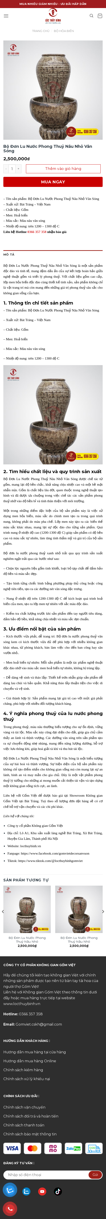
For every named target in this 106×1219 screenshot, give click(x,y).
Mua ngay (53, 182)
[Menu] (6, 15)
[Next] (103, 920)
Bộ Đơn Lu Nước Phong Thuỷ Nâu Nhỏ (27, 940)
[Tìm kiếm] (92, 15)
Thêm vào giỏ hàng (63, 169)
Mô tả (8, 254)
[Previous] (3, 920)
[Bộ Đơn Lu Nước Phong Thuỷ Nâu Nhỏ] (27, 909)
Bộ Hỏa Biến (64, 31)
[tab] (53, 254)
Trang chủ (40, 31)
